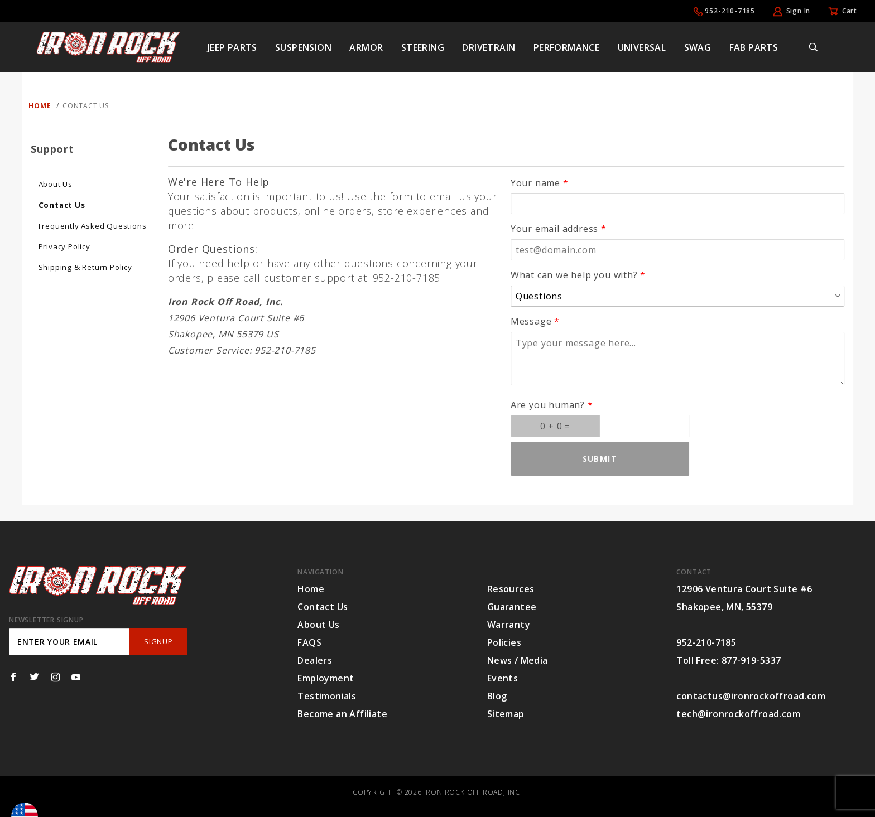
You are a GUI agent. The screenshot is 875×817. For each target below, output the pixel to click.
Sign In (798, 11)
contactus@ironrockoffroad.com (750, 696)
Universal (642, 47)
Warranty (508, 624)
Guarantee (512, 607)
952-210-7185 (730, 11)
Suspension (303, 47)
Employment (325, 678)
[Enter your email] (69, 641)
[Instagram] (55, 677)
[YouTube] (76, 677)
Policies (504, 642)
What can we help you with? (574, 275)
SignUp (158, 641)
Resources (511, 589)
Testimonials (326, 696)
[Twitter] (34, 677)
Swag (697, 47)
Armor (366, 47)
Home (310, 589)
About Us (56, 184)
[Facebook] (13, 677)
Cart (849, 11)
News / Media (517, 660)
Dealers (314, 660)
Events (502, 678)
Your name (535, 183)
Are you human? (548, 405)
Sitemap (506, 714)
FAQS (309, 642)
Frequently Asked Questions (93, 226)
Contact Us (62, 205)
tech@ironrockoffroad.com (738, 714)
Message (531, 321)
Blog (497, 696)
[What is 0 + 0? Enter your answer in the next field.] (555, 426)
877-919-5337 (751, 660)
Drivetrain (488, 47)
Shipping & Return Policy (85, 267)
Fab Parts (753, 47)
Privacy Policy (64, 246)
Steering (422, 47)
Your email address (554, 229)
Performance (566, 47)
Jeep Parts (232, 47)
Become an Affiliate (342, 714)
